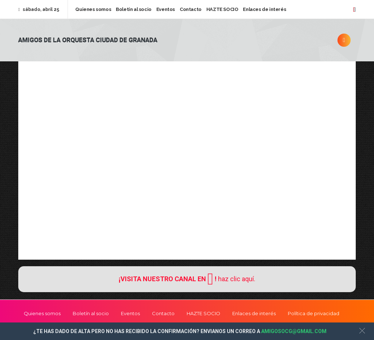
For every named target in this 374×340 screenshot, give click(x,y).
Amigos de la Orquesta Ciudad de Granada (87, 40)
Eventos (165, 9)
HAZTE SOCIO (222, 9)
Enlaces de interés (264, 9)
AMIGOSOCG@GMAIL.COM (294, 331)
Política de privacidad (313, 313)
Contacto (191, 9)
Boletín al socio (134, 9)
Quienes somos (93, 9)
